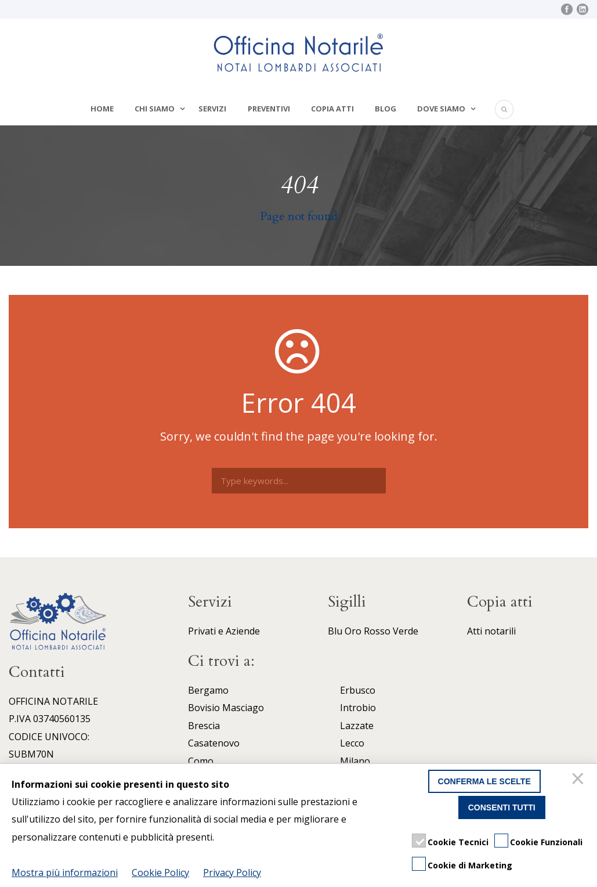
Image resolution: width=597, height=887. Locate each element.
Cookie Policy (160, 872)
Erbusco (357, 690)
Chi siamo (155, 108)
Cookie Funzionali (546, 842)
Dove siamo (441, 108)
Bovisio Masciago (226, 707)
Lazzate (357, 725)
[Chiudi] (579, 781)
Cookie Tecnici (458, 842)
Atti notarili (491, 631)
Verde (405, 631)
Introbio (358, 707)
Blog (385, 108)
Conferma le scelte (484, 781)
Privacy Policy (232, 872)
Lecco (352, 743)
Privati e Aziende (224, 631)
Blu (335, 631)
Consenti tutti (502, 807)
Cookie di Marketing (470, 865)
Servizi (212, 108)
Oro (353, 631)
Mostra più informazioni (65, 872)
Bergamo (208, 690)
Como (201, 761)
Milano (355, 761)
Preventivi (269, 108)
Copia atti (332, 108)
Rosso (377, 631)
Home (102, 108)
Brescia (204, 725)
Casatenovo (214, 743)
